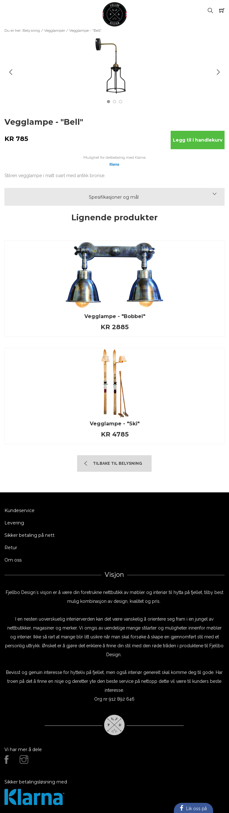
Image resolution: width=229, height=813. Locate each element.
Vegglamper (54, 30)
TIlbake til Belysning (117, 463)
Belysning (31, 30)
